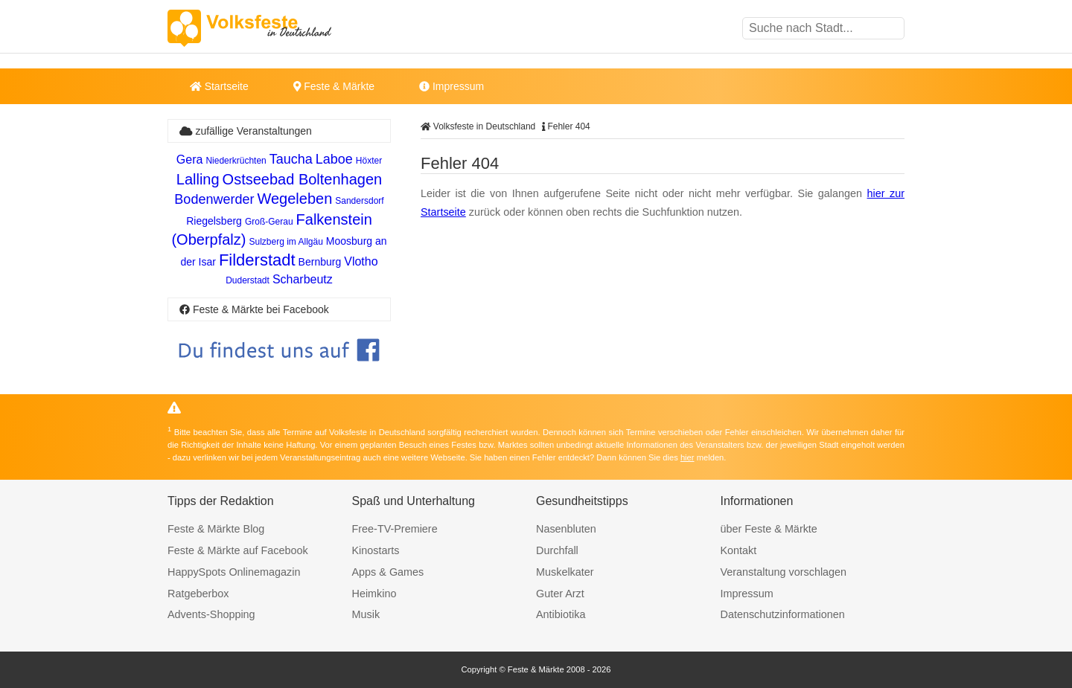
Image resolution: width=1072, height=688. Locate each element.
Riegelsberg (214, 221)
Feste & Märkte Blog (216, 529)
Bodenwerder (214, 199)
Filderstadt (257, 260)
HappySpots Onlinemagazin (234, 572)
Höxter (369, 160)
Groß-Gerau (269, 221)
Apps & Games (388, 572)
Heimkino (374, 593)
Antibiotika (560, 614)
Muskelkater (565, 572)
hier (687, 457)
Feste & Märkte (333, 86)
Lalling (198, 179)
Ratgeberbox (198, 593)
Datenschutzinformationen (783, 614)
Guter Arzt (560, 593)
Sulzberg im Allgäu (285, 242)
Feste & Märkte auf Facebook (238, 550)
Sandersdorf (359, 201)
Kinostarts (376, 550)
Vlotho (360, 261)
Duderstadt (247, 280)
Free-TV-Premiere (395, 529)
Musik (366, 614)
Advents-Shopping (211, 614)
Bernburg (320, 262)
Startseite (219, 86)
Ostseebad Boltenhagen (303, 179)
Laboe (334, 159)
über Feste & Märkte (769, 529)
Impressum (451, 86)
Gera (189, 159)
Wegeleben (294, 198)
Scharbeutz (302, 279)
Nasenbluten (566, 529)
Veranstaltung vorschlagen (784, 572)
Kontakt (739, 550)
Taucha (291, 159)
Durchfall (557, 550)
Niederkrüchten (235, 160)
